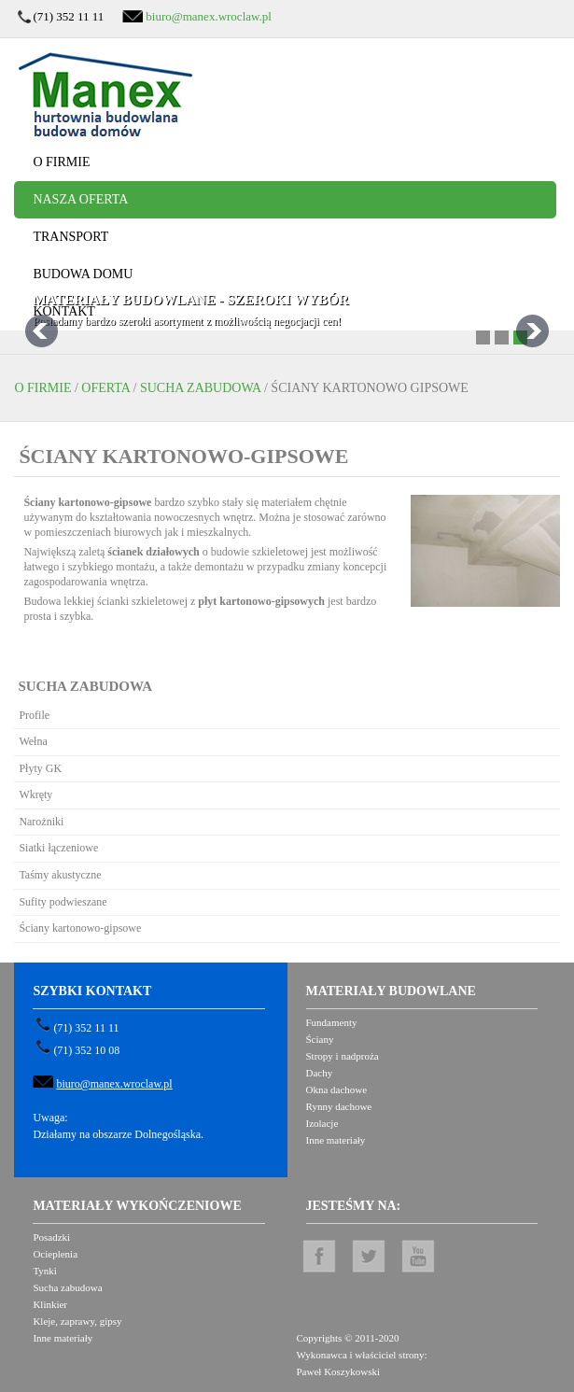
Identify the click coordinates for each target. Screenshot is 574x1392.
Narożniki (41, 821)
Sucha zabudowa (200, 388)
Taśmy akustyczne (60, 874)
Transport (70, 237)
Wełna (33, 741)
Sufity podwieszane (62, 901)
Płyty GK (40, 768)
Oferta (105, 388)
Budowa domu (83, 274)
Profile (34, 715)
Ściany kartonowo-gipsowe (80, 928)
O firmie (61, 162)
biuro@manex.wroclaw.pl (209, 16)
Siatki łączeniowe (58, 847)
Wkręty (35, 794)
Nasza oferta (80, 199)
